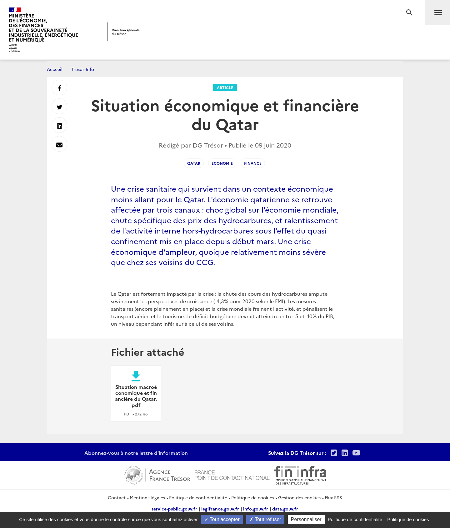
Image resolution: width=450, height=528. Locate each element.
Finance (253, 163)
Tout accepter (222, 519)
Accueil (54, 69)
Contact (117, 497)
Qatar (193, 163)
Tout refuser (265, 519)
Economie (222, 163)
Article (225, 87)
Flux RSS (333, 497)
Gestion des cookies (299, 497)
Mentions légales (147, 497)
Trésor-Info (82, 69)
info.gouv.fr (255, 508)
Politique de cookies (252, 497)
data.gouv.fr (285, 508)
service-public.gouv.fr (174, 508)
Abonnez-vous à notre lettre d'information (136, 452)
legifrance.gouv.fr (220, 508)
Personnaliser (306, 519)
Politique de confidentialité (198, 497)
